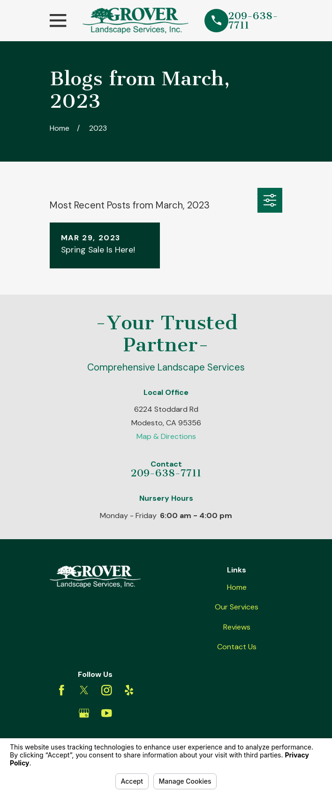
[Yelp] (129, 690)
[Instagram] (106, 690)
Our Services (236, 607)
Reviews (236, 627)
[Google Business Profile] (84, 713)
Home (237, 587)
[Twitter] (84, 690)
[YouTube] (106, 713)
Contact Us (237, 647)
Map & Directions (166, 436)
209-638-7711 (253, 20)
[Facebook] (61, 690)
